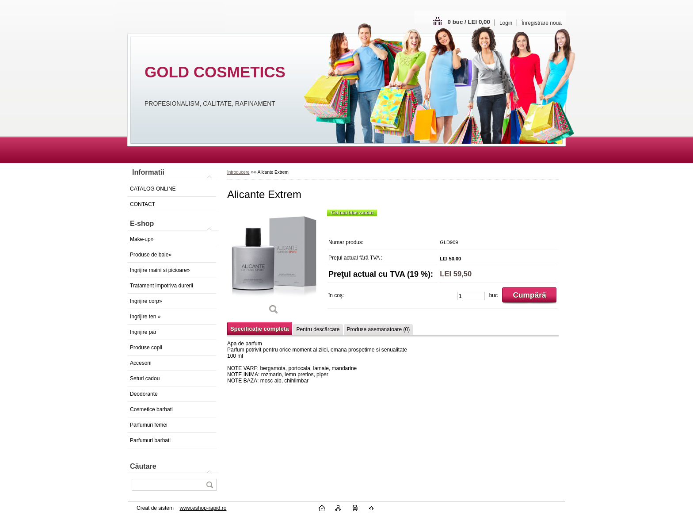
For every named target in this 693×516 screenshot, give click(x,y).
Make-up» (141, 239)
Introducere (238, 172)
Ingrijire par (143, 332)
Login (505, 23)
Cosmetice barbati (151, 409)
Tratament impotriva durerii (161, 286)
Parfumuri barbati (150, 440)
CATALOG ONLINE (153, 189)
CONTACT (142, 204)
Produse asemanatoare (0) (378, 329)
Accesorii (141, 363)
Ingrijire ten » (145, 316)
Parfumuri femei (149, 425)
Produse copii (146, 347)
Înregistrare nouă (542, 23)
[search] (209, 484)
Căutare (143, 466)
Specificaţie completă (259, 328)
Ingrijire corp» (146, 301)
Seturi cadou (145, 378)
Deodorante (144, 394)
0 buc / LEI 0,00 (469, 22)
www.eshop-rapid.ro (202, 508)
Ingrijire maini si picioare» (160, 270)
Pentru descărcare (317, 329)
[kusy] (471, 296)
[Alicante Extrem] (274, 265)
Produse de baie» (150, 255)
